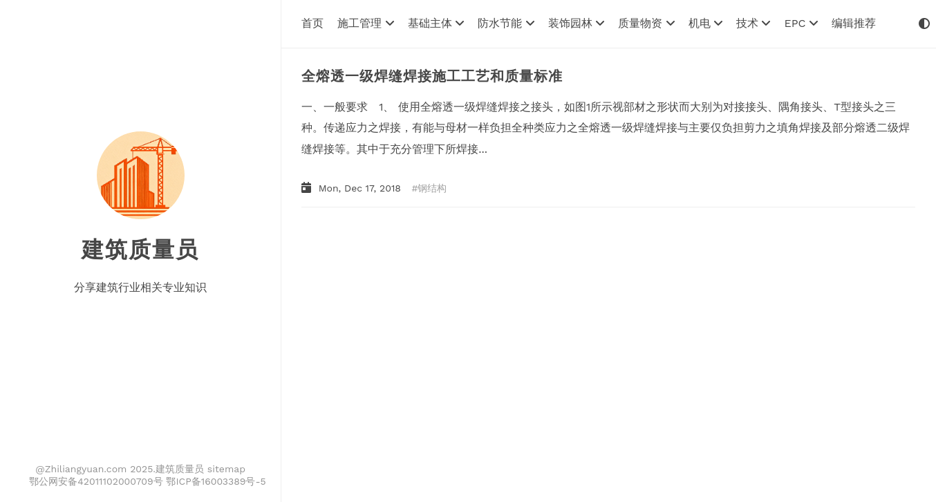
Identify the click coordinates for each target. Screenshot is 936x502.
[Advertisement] (590, 325)
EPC (800, 23)
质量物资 (646, 23)
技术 (753, 23)
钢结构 (432, 188)
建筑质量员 (140, 249)
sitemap (226, 468)
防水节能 (506, 23)
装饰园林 (576, 23)
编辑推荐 (854, 23)
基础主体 (436, 23)
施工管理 (365, 23)
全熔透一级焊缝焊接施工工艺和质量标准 (432, 76)
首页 (312, 23)
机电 (705, 23)
